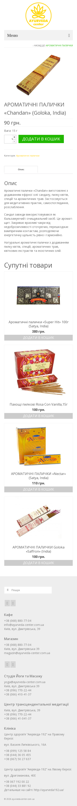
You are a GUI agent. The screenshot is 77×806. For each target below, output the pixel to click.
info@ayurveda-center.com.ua (24, 625)
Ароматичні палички (59, 45)
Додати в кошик (41, 139)
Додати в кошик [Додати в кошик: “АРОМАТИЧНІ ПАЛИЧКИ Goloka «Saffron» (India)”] (38, 563)
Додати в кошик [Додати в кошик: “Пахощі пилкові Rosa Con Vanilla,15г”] (38, 416)
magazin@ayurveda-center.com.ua (27, 653)
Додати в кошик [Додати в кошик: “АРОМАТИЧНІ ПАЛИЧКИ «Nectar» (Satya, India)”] (38, 489)
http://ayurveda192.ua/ (49, 790)
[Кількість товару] (12, 139)
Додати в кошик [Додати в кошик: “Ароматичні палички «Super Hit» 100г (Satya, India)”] (38, 337)
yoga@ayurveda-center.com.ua (24, 682)
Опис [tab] (21, 169)
